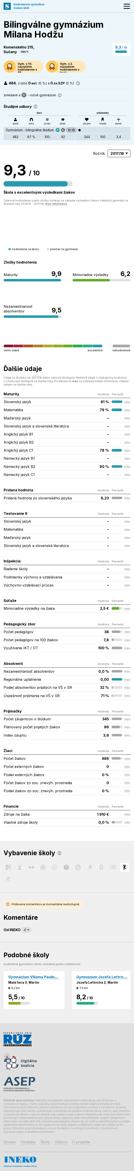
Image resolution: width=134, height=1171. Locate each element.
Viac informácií (56, 203)
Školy (45, 1142)
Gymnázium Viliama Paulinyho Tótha (40, 977)
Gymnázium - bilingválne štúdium (30, 130)
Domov (10, 1142)
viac (23, 51)
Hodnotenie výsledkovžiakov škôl (29, 6)
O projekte (81, 1142)
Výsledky (28, 1142)
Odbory (61, 1142)
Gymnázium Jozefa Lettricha (102, 977)
